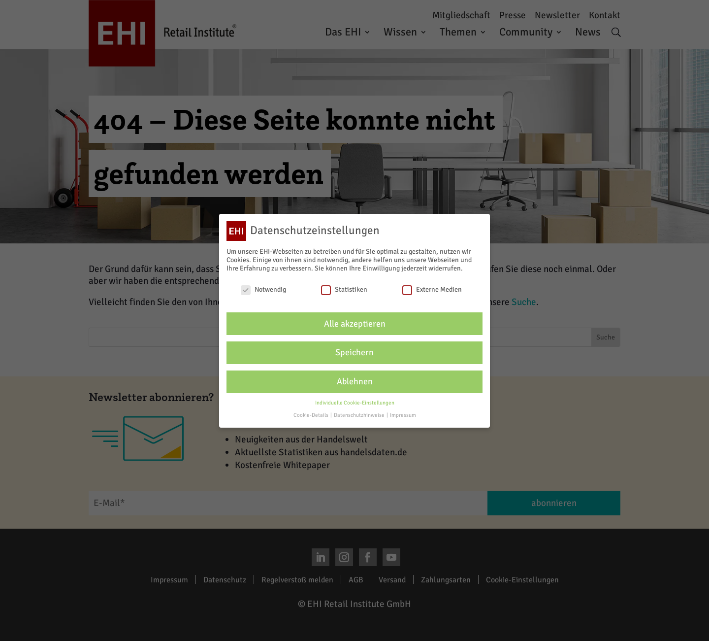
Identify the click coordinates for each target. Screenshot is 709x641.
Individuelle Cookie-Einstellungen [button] (354, 403)
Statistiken (344, 289)
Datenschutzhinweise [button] (360, 415)
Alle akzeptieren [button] (355, 323)
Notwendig (263, 289)
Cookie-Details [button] (311, 415)
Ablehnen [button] (355, 381)
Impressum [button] (403, 415)
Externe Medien (432, 289)
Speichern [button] (354, 352)
